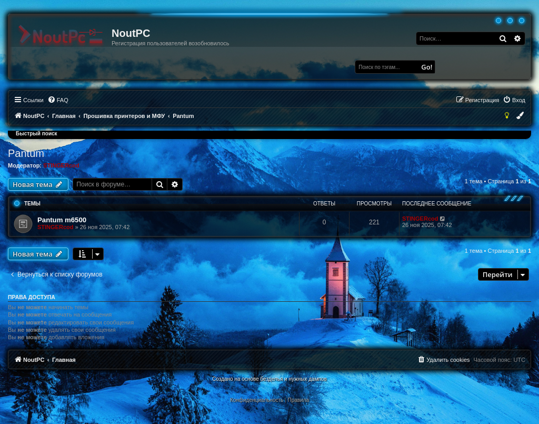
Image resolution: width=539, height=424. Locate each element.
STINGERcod (61, 165)
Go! (426, 67)
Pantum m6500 (61, 220)
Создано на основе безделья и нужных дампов (269, 379)
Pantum (26, 153)
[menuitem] (57, 100)
